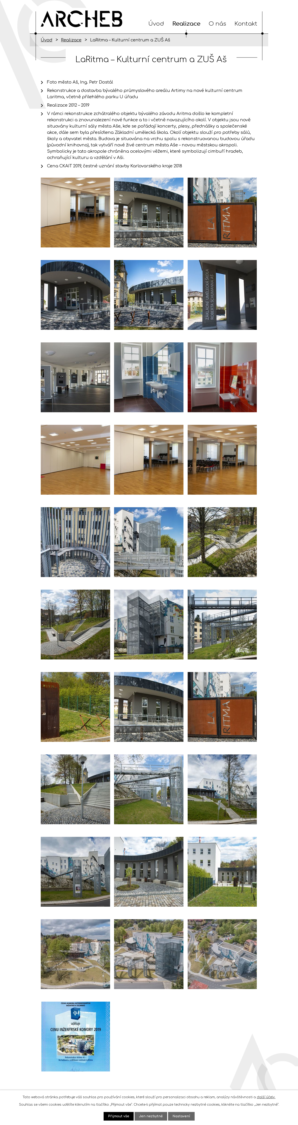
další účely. (266, 1097)
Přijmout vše (118, 1116)
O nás (217, 24)
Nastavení (181, 1116)
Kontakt (245, 24)
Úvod (156, 24)
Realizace (186, 24)
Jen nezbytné (151, 1116)
